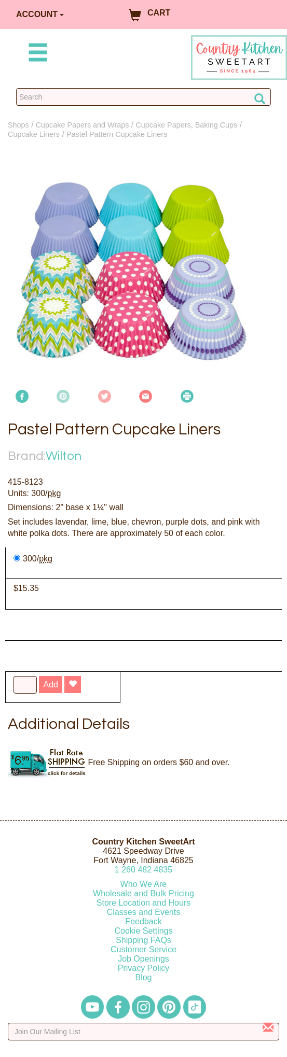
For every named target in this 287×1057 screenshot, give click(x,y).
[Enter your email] (143, 1031)
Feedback (143, 921)
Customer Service (143, 949)
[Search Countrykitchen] (143, 97)
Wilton (63, 455)
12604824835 (143, 869)
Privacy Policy (144, 968)
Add (50, 684)
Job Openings (143, 958)
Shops (18, 125)
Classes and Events (143, 912)
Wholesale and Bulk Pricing (143, 893)
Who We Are (143, 884)
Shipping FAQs (143, 940)
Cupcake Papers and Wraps (82, 125)
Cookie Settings (143, 930)
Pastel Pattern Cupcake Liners (116, 134)
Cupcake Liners (34, 134)
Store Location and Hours (143, 902)
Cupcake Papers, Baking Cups (186, 125)
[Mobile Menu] (36, 54)
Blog (143, 977)
